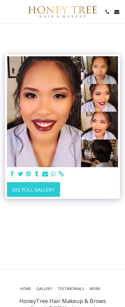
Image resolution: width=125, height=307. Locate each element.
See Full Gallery (33, 189)
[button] (7, 11)
